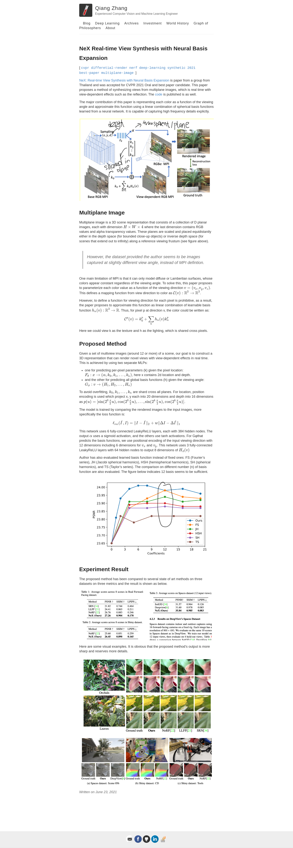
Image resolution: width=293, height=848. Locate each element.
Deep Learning (107, 23)
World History (177, 23)
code (158, 94)
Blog (86, 23)
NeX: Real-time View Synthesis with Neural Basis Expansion (124, 80)
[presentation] (133, 227)
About (110, 28)
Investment (152, 23)
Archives (131, 23)
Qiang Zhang (111, 8)
